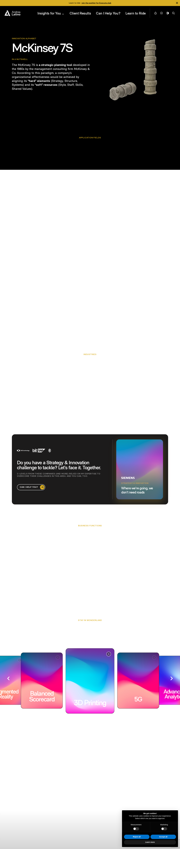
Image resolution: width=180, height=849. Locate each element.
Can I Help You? (117, 11)
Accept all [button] (163, 837)
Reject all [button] (136, 837)
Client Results (95, 11)
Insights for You (69, 11)
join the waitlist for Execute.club (96, 3)
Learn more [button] (150, 842)
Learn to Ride (138, 11)
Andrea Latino (12, 11)
